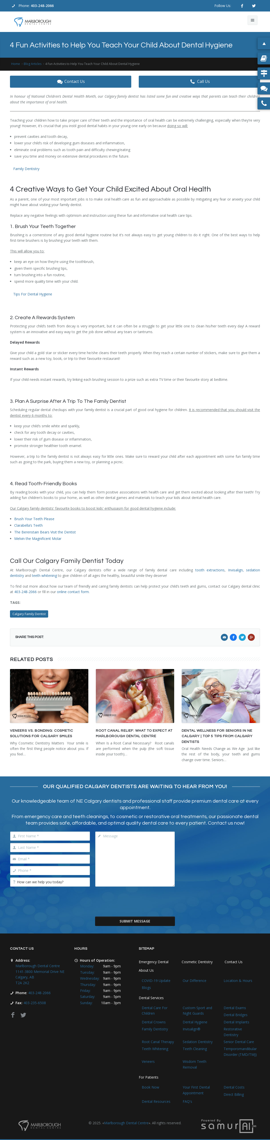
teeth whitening (44, 575)
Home (15, 64)
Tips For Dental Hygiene (32, 294)
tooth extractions (210, 570)
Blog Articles (32, 64)
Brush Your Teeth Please (34, 518)
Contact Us (70, 82)
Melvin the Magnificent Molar (37, 538)
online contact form (73, 591)
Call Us (199, 82)
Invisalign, (236, 570)
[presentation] (135, 901)
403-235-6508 (34, 1002)
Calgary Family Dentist (29, 614)
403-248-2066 (42, 5)
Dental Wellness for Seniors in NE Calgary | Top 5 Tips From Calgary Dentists (217, 736)
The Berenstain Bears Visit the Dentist (45, 532)
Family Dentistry (26, 168)
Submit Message (135, 921)
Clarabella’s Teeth (28, 525)
